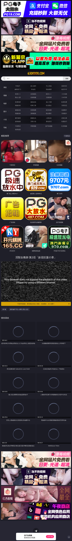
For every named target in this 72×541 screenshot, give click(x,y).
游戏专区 (64, 86)
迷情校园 (18, 121)
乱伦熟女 (49, 105)
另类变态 (64, 105)
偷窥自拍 (18, 110)
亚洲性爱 (18, 102)
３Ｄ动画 (64, 94)
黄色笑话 (49, 121)
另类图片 (64, 113)
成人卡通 (49, 102)
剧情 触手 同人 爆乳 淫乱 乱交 (19, 309)
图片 (5, 111)
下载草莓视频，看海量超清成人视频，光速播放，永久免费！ (43, 304)
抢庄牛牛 (64, 89)
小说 (5, 119)
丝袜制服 (33, 97)
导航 (5, 127)
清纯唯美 (33, 113)
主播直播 (49, 97)
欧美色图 (49, 110)
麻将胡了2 (18, 89)
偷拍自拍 (33, 102)
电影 (5, 103)
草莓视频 (33, 126)
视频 (5, 95)
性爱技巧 (64, 121)
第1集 (4, 309)
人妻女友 (49, 118)
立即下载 (50, 536)
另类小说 (33, 121)
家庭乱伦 (33, 118)
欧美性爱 (64, 102)
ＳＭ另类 (64, 97)
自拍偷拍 (33, 94)
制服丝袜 (18, 105)
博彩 (5, 87)
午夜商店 (18, 126)
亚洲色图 (33, 110)
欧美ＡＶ (49, 94)
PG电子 (17, 86)
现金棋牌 (49, 89)
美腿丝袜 (18, 113)
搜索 (67, 78)
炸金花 (33, 89)
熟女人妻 (18, 97)
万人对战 (49, 86)
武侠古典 (64, 118)
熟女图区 (49, 113)
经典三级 (33, 105)
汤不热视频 (48, 126)
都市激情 (18, 118)
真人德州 (33, 86)
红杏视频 (64, 126)
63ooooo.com (36, 73)
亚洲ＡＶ (18, 94)
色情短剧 (18, 129)
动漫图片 (64, 110)
